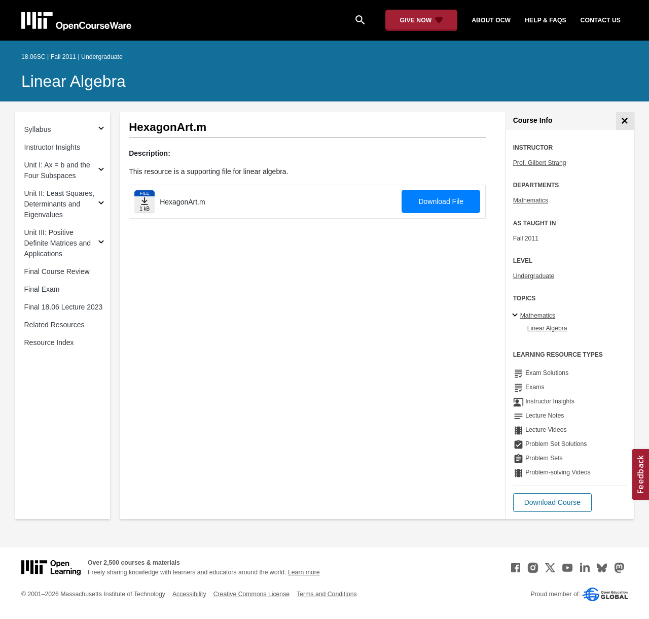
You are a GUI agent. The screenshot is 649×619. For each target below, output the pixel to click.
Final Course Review (57, 271)
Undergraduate (534, 276)
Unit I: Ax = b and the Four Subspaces (57, 170)
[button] (552, 502)
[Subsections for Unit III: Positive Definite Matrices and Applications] (101, 243)
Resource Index (49, 342)
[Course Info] (625, 121)
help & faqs (545, 20)
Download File (440, 201)
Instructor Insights (52, 147)
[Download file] (144, 201)
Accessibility (189, 594)
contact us (601, 20)
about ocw (491, 20)
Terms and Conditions (326, 594)
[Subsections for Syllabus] (101, 129)
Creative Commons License (251, 594)
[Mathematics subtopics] (516, 315)
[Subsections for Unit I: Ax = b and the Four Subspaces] (101, 171)
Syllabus (37, 129)
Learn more (304, 572)
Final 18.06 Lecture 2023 (63, 307)
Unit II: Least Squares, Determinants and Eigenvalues (59, 204)
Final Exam (42, 289)
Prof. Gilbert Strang (539, 162)
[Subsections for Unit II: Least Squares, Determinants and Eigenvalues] (101, 204)
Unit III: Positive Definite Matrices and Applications (57, 243)
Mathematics (530, 200)
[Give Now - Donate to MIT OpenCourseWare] (421, 20)
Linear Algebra (73, 81)
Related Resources (54, 325)
